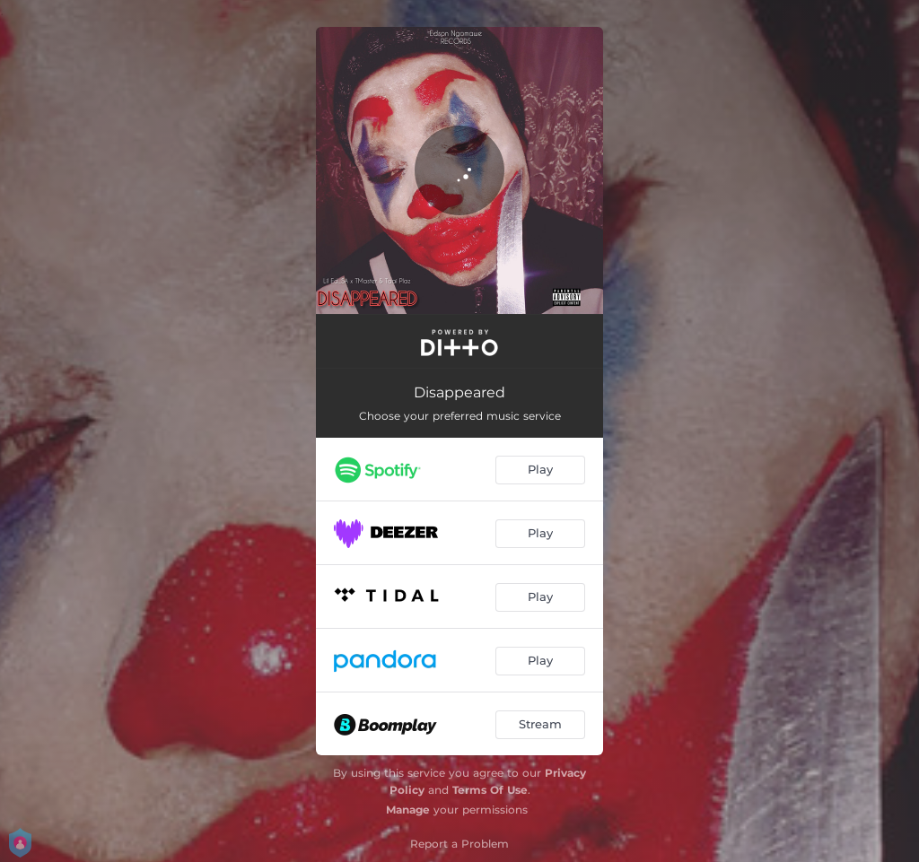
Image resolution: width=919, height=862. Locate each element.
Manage (408, 809)
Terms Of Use (490, 790)
